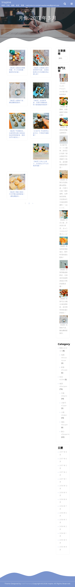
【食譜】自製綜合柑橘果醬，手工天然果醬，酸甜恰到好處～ (17, 70)
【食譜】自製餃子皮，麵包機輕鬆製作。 (17, 101)
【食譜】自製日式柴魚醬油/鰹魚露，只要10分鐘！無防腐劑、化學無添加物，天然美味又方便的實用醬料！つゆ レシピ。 (63, 194)
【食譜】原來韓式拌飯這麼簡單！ (63, 130)
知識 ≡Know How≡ (64, 357)
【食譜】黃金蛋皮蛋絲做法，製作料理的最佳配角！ (63, 251)
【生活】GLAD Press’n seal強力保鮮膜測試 (63, 88)
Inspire (6, 2)
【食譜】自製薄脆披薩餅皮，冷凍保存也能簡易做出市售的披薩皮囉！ (63, 278)
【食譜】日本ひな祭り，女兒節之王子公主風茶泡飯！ (41, 163)
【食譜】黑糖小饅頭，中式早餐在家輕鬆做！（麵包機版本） (17, 194)
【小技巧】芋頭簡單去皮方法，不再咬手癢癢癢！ (41, 133)
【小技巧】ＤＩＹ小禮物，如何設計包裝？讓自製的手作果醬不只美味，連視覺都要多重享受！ (63, 156)
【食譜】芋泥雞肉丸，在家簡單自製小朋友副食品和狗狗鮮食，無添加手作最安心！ (17, 134)
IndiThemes (26, 584)
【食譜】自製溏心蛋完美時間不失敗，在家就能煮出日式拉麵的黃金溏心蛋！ (41, 71)
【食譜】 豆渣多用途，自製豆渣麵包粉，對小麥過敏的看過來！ (41, 102)
